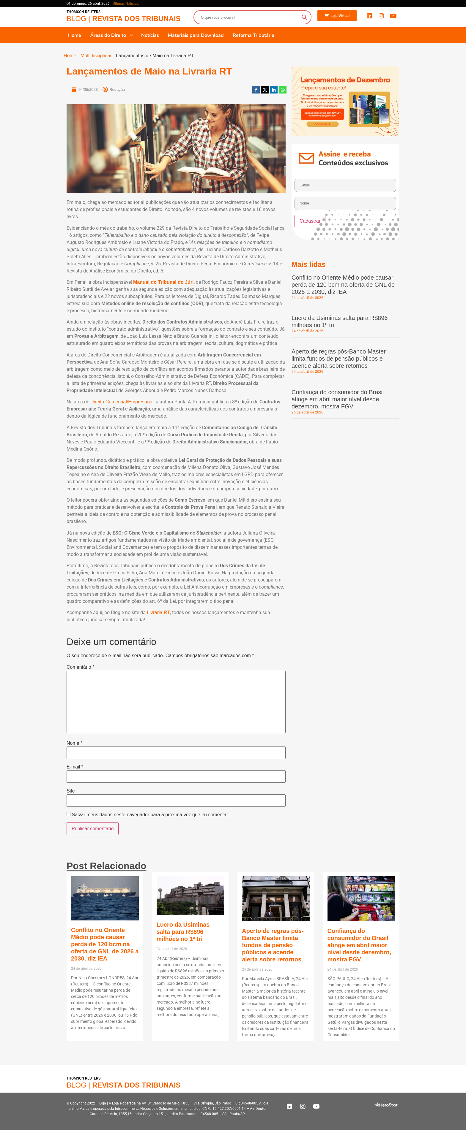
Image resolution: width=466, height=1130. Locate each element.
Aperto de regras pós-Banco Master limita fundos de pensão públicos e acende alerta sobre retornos (339, 358)
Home (70, 55)
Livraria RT (158, 612)
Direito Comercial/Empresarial (122, 401)
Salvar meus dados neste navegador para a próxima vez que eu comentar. (150, 814)
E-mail (75, 767)
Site (71, 791)
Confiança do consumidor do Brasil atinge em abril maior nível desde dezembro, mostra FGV (338, 399)
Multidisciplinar (96, 55)
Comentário (80, 667)
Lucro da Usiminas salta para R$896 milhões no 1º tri (183, 931)
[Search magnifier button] (304, 17)
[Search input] (250, 17)
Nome (74, 743)
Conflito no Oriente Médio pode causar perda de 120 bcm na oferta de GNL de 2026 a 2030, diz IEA (343, 284)
